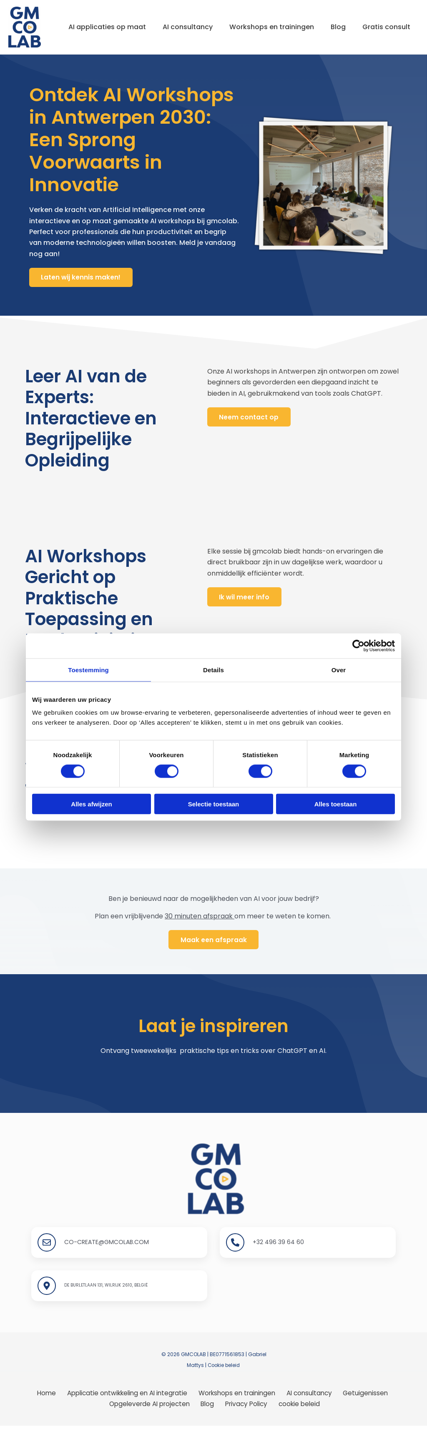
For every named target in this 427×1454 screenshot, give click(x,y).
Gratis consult (90, 57)
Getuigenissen (364, 1420)
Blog (345, 19)
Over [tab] (339, 669)
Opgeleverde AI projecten (154, 1432)
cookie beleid (297, 1432)
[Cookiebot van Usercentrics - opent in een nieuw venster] (358, 645)
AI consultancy (188, 19)
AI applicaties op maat (104, 19)
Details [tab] (213, 669)
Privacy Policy (246, 1432)
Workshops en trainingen (276, 19)
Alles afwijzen (91, 804)
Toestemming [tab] (88, 669)
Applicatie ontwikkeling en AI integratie (127, 1420)
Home (46, 1420)
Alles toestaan (335, 804)
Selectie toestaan (213, 804)
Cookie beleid (224, 1392)
